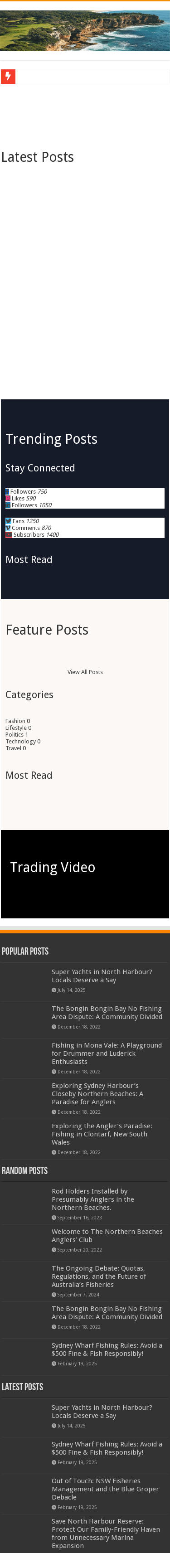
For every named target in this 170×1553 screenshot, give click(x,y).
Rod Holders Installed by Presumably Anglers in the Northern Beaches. (93, 1071)
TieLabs (136, 1519)
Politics (14, 606)
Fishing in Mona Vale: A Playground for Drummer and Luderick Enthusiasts (107, 925)
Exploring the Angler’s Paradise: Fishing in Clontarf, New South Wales (102, 1006)
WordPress (71, 1519)
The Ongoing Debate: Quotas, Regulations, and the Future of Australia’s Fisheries (99, 1148)
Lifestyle (16, 599)
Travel (13, 619)
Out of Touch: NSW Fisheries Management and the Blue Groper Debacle (105, 1361)
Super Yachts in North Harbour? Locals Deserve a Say (102, 848)
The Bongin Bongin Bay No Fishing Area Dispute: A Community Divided (107, 884)
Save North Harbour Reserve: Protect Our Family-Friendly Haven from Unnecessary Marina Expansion (106, 1405)
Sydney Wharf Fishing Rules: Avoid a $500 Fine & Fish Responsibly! (107, 1221)
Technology (20, 613)
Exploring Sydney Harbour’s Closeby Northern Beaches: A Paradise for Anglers (97, 965)
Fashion (15, 592)
